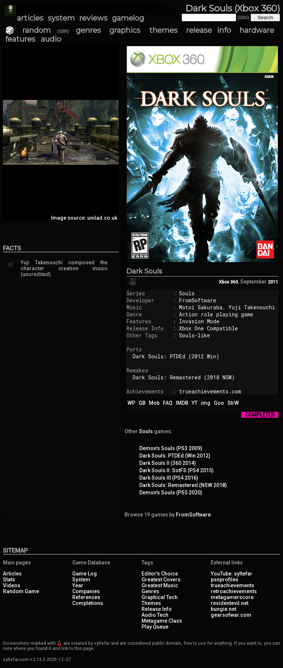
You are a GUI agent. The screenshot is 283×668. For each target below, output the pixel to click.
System (81, 579)
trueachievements (232, 585)
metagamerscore (232, 597)
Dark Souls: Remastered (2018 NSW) (184, 377)
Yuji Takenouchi (251, 307)
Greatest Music (160, 585)
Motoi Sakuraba (201, 307)
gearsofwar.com (231, 615)
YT (195, 403)
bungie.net (223, 609)
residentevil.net (229, 603)
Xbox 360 (228, 282)
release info (208, 30)
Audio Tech (155, 615)
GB (142, 403)
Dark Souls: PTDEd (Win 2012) (174, 456)
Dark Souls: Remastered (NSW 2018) (183, 485)
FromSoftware (197, 300)
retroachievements (234, 591)
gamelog (128, 18)
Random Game (21, 591)
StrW (233, 403)
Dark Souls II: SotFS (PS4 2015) (176, 470)
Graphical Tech (160, 597)
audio (51, 39)
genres (88, 30)
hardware (257, 30)
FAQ (167, 403)
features (20, 39)
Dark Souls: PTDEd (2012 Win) (176, 356)
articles (30, 18)
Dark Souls (144, 271)
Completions (87, 603)
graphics (124, 30)
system (61, 18)
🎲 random (28, 30)
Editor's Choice (160, 574)
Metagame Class (162, 621)
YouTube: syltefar (231, 574)
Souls (187, 293)
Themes (151, 603)
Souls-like (194, 335)
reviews (93, 18)
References (86, 597)
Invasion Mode (199, 321)
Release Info (157, 609)
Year (77, 585)
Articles (12, 574)
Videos (11, 585)
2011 (273, 282)
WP (131, 403)
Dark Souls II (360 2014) (167, 463)
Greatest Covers (161, 579)
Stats (9, 579)
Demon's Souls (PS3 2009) (170, 448)
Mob (154, 403)
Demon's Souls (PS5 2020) (170, 492)
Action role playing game (216, 314)
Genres (150, 591)
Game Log (84, 574)
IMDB (182, 403)
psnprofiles (224, 579)
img (205, 403)
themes (163, 30)
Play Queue (155, 627)
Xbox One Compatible (208, 328)
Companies (86, 591)
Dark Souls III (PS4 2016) (168, 478)
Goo (219, 403)
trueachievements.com (210, 391)
